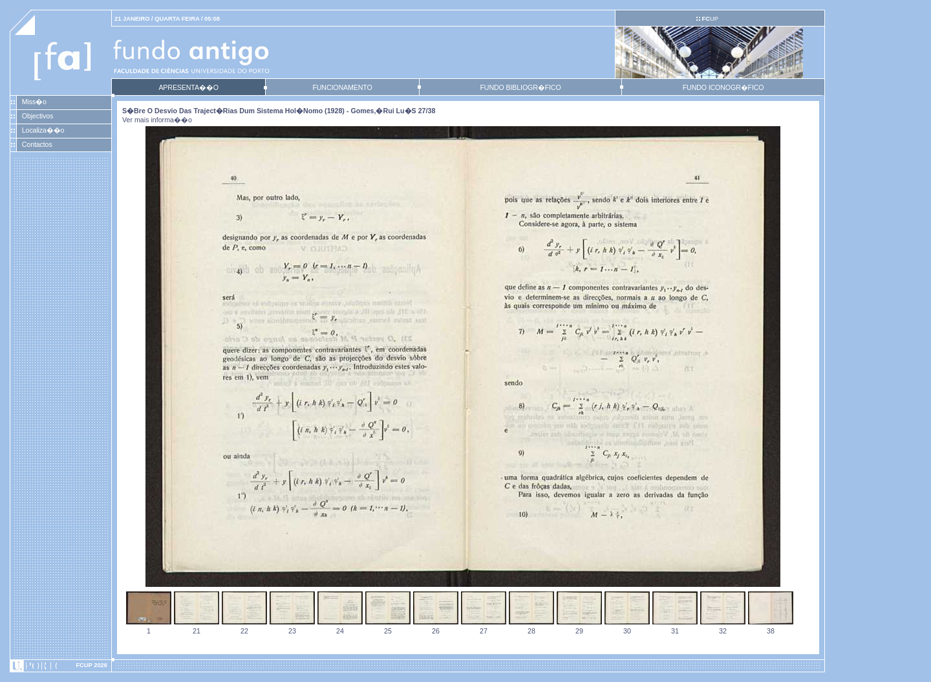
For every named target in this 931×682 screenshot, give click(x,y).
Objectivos (37, 116)
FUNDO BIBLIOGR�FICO (520, 87)
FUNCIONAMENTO (342, 87)
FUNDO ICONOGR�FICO (723, 87)
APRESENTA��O (188, 87)
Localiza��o (43, 130)
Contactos (37, 144)
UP (709, 19)
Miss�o (34, 101)
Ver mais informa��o (157, 120)
